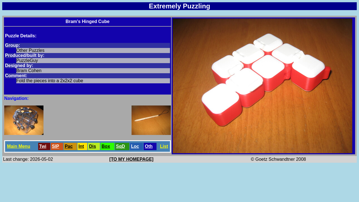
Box (106, 146)
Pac (69, 146)
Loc (135, 146)
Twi (42, 146)
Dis (92, 146)
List (164, 146)
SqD (120, 146)
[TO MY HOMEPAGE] (131, 159)
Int (81, 146)
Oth (149, 146)
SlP (55, 146)
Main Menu (18, 146)
